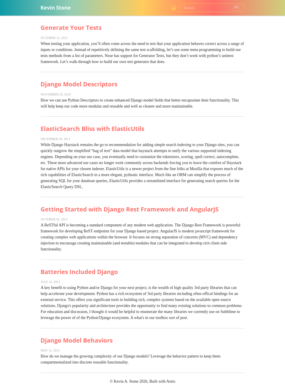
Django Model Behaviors (77, 340)
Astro (170, 381)
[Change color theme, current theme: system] (174, 8)
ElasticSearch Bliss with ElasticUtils (92, 128)
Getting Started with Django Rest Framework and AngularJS (130, 209)
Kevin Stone (56, 7)
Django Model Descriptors (79, 84)
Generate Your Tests (71, 27)
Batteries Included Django (79, 272)
